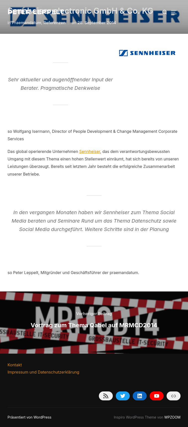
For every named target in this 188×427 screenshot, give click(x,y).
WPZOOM (172, 417)
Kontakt (14, 364)
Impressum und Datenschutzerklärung (43, 372)
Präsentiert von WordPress (29, 417)
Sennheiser (89, 151)
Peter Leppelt (35, 12)
